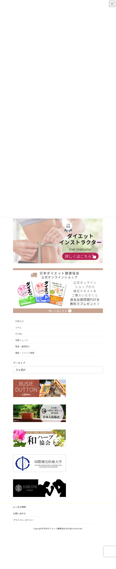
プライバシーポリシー (23, 520)
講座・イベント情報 (24, 353)
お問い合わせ (19, 513)
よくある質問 (19, 507)
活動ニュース (21, 340)
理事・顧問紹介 (22, 346)
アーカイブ (19, 362)
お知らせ (19, 321)
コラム (18, 327)
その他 (18, 334)
